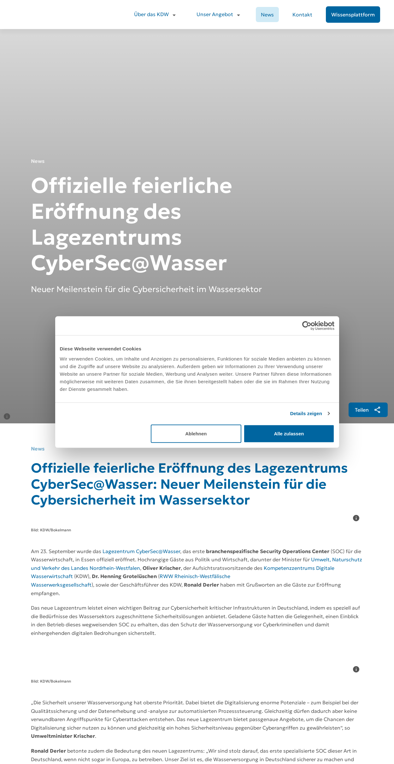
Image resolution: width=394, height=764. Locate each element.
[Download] (58, 588)
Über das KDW (151, 14)
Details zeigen (306, 413)
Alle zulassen (289, 433)
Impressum (295, 719)
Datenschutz (296, 708)
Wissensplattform (216, 742)
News (267, 14)
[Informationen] (7, 186)
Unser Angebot (215, 14)
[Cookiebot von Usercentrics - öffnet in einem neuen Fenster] (306, 326)
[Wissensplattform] (353, 14)
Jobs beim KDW (299, 697)
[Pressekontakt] (120, 588)
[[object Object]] (366, 179)
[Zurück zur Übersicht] (71, 634)
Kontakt (302, 14)
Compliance (295, 730)
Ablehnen (196, 433)
